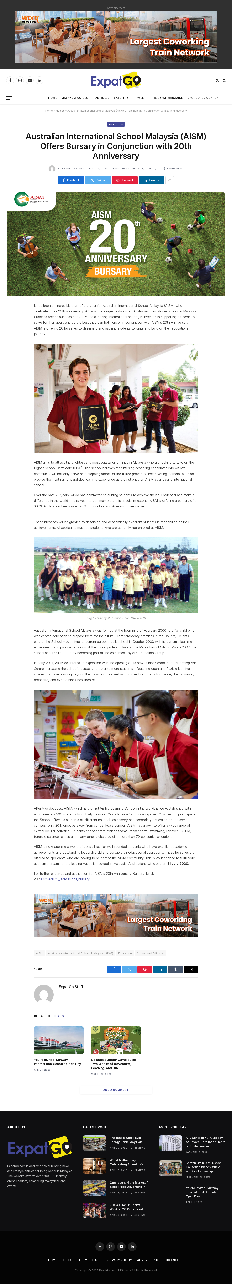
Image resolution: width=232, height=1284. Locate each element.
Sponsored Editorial (150, 953)
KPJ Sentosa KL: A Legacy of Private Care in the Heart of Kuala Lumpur (205, 1142)
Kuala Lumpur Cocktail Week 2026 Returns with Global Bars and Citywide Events (128, 1207)
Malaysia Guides (74, 97)
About (68, 1260)
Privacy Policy (119, 1260)
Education (116, 124)
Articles (102, 97)
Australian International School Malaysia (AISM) (80, 953)
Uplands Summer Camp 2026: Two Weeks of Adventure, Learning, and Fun (113, 1064)
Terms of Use (90, 1260)
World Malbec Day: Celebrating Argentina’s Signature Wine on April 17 (128, 1162)
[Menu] (9, 98)
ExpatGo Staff (73, 168)
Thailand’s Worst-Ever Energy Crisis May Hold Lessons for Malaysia (126, 1140)
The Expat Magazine (167, 97)
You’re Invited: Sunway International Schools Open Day (57, 1062)
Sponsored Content (204, 97)
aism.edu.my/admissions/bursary (65, 879)
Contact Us (173, 1260)
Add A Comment (116, 1090)
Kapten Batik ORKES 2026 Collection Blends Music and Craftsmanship (204, 1167)
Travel (138, 97)
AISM (39, 953)
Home (52, 97)
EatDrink (121, 97)
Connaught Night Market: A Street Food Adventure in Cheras (129, 1185)
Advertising (147, 1260)
